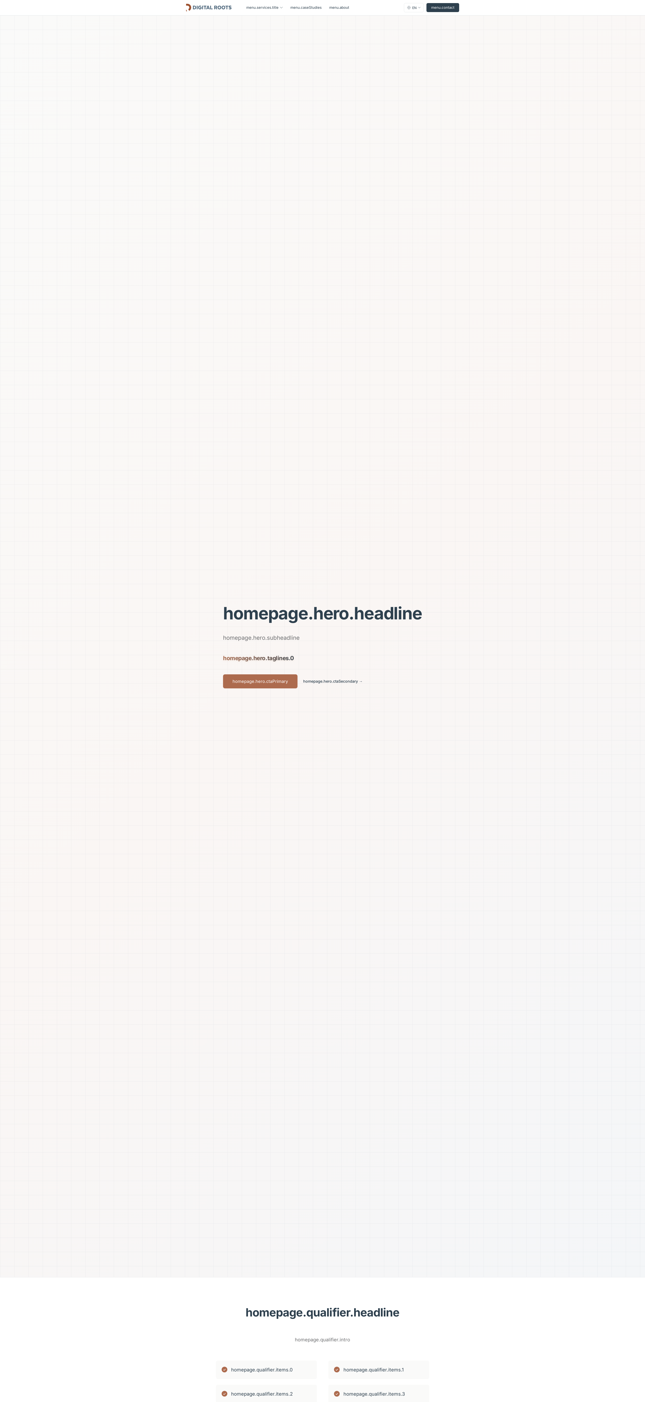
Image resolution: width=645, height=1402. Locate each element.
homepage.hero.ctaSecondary (333, 681)
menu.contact (442, 7)
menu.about (339, 7)
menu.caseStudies (306, 7)
